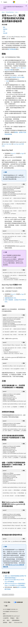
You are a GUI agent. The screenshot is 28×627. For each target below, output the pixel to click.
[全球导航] (1, 2)
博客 (17, 618)
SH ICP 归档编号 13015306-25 (10, 609)
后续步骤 (5, 33)
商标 (10, 622)
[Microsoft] (14, 2)
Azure (3, 12)
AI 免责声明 (5, 618)
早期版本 (12, 618)
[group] (14, 200)
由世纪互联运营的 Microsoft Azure (11, 616)
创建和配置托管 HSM (10, 298)
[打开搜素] (26, 2)
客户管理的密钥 (12, 49)
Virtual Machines (10, 12)
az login (22, 153)
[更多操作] (25, 12)
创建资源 (5, 29)
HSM (7, 81)
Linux (16, 12)
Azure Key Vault (7, 144)
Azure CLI (18, 68)
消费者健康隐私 (15, 620)
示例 (4, 31)
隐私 (4, 613)
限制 (4, 27)
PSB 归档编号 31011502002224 (10, 611)
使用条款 (5, 622)
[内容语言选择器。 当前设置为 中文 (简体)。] (7, 602)
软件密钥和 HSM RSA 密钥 (17, 77)
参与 (4, 620)
